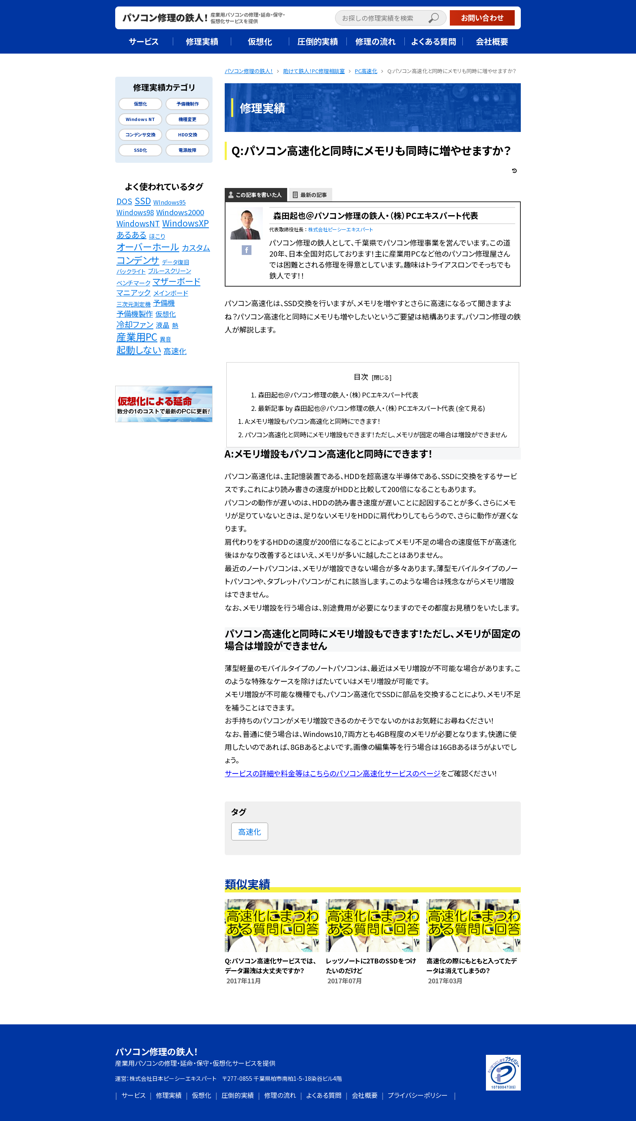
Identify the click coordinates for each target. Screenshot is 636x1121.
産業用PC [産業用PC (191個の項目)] (136, 336)
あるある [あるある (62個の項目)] (131, 234)
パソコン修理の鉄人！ (156, 1051)
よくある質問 (324, 1095)
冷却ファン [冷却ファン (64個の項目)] (134, 324)
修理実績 (169, 1095)
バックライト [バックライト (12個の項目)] (131, 271)
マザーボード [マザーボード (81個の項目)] (176, 281)
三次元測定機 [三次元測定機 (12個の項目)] (133, 304)
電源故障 (187, 150)
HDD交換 (187, 134)
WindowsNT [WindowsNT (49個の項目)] (138, 223)
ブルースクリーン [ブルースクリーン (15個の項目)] (169, 270)
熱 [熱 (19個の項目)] (175, 325)
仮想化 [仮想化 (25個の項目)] (165, 314)
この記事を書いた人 (259, 195)
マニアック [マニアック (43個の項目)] (133, 292)
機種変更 (187, 119)
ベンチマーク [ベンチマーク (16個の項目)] (133, 282)
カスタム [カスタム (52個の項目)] (196, 247)
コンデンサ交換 (140, 134)
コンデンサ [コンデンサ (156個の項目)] (137, 259)
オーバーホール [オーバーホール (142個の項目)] (147, 246)
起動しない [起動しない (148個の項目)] (138, 349)
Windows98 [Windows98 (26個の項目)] (135, 212)
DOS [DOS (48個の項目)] (124, 201)
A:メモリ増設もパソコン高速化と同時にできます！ (312, 421)
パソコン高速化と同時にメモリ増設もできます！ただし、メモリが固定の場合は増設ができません (376, 434)
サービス (133, 1095)
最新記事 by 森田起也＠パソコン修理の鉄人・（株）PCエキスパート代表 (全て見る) (371, 408)
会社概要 (365, 1095)
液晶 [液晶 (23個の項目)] (163, 325)
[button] (442, 19)
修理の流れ (280, 1095)
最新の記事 (314, 195)
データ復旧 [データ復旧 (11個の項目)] (175, 262)
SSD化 (140, 150)
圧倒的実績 (237, 1095)
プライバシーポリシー (418, 1095)
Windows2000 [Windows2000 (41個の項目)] (180, 212)
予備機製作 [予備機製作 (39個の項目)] (134, 313)
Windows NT (140, 119)
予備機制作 (187, 104)
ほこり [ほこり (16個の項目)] (157, 235)
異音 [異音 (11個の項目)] (165, 339)
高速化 (249, 831)
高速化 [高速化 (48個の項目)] (175, 351)
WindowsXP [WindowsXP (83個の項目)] (185, 223)
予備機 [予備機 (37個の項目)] (164, 303)
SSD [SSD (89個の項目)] (143, 200)
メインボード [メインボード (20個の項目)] (170, 293)
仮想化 (140, 104)
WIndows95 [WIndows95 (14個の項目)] (169, 202)
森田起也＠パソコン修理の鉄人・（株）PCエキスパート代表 (338, 395)
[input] (391, 18)
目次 (361, 376)
